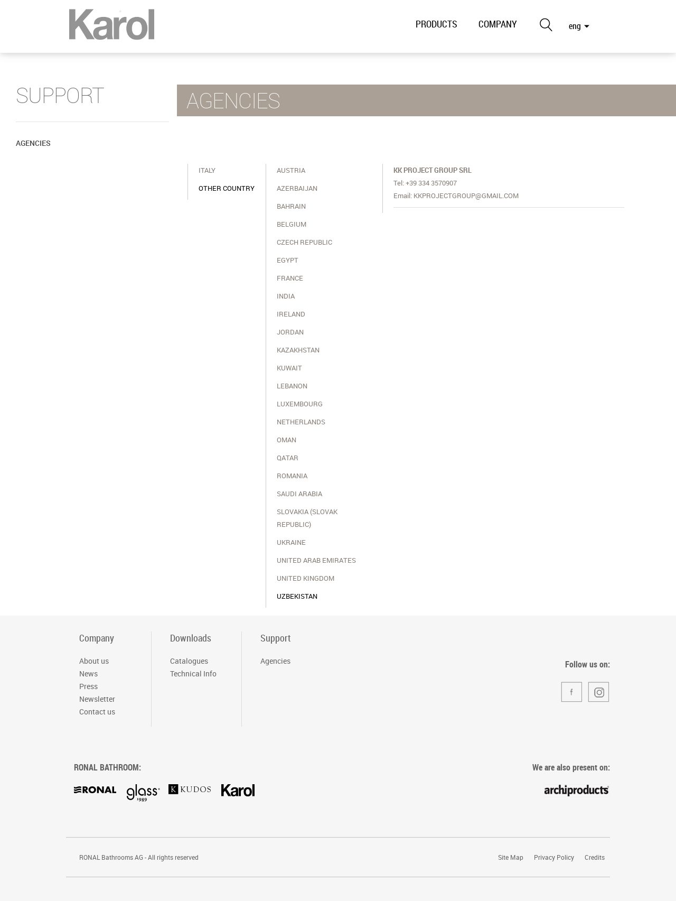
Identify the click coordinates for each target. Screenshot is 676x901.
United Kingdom (305, 578)
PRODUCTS (436, 23)
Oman (286, 439)
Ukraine (291, 542)
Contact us (97, 712)
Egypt (287, 260)
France (290, 278)
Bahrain (291, 206)
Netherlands (301, 421)
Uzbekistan (297, 596)
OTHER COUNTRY (227, 188)
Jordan (290, 332)
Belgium (291, 224)
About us (94, 661)
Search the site (545, 24)
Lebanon (292, 386)
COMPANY (497, 23)
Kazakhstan (298, 350)
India (286, 296)
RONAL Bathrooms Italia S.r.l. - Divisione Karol (112, 27)
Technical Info (193, 673)
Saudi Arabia (299, 493)
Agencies (33, 143)
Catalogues (189, 661)
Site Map (510, 857)
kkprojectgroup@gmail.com (466, 195)
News (88, 673)
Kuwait (289, 368)
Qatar (287, 457)
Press (88, 686)
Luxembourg (300, 403)
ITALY (207, 170)
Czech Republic (304, 242)
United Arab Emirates (316, 560)
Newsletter (97, 699)
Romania (292, 475)
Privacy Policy (554, 857)
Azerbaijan (297, 188)
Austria (291, 170)
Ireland (291, 314)
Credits (595, 857)
